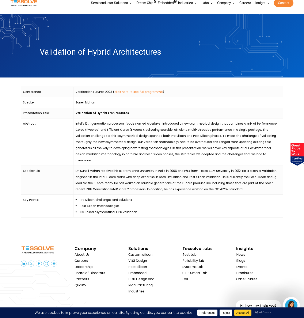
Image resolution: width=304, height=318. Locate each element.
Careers (81, 260)
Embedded (137, 272)
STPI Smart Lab (194, 272)
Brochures (244, 272)
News (240, 254)
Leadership (84, 266)
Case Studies (246, 279)
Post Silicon (137, 266)
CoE (185, 279)
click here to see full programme (138, 92)
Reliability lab (193, 260)
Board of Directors (90, 272)
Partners (82, 279)
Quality (80, 285)
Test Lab (189, 254)
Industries (136, 291)
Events (241, 266)
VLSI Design (137, 260)
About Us (82, 254)
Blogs (240, 260)
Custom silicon (140, 254)
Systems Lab (192, 266)
